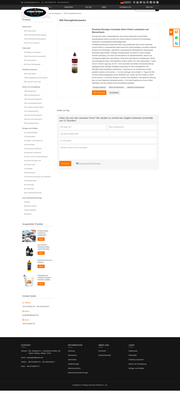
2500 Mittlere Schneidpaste (32, 60)
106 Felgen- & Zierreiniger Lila (33, 149)
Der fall (105, 15)
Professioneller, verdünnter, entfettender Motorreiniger (43, 241)
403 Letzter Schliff (29, 173)
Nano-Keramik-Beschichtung (33, 201)
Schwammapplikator (30, 218)
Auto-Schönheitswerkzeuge (32, 206)
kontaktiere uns (133, 15)
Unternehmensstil (104, 364)
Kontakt (26, 353)
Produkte (75, 15)
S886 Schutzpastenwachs (32, 103)
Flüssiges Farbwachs (99, 96)
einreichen (65, 172)
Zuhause (61, 15)
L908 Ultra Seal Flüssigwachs (33, 123)
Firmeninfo (102, 359)
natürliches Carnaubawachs (135, 96)
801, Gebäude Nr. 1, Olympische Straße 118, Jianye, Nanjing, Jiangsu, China (44, 360)
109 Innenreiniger (29, 153)
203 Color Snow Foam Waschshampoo (36, 165)
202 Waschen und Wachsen (32, 161)
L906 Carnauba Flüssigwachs (33, 107)
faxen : (23, 375)
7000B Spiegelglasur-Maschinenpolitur (36, 86)
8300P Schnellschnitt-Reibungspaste (35, 43)
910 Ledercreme (29, 197)
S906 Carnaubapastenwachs (33, 111)
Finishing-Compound (29, 78)
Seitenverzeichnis (74, 377)
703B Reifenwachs (29, 181)
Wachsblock (27, 222)
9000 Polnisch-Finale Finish (32, 90)
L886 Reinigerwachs (30, 99)
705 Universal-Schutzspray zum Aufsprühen (37, 185)
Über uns (151, 15)
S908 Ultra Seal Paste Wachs (33, 127)
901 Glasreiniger (29, 193)
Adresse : (24, 359)
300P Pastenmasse (30, 39)
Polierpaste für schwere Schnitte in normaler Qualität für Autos (45, 286)
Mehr (41, 247)
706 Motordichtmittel (30, 189)
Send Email (99, 101)
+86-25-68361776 (28, 332)
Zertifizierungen (73, 372)
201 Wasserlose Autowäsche (33, 157)
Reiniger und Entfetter (30, 137)
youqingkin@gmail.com (32, 2)
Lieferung (71, 359)
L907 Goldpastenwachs (31, 119)
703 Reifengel (28, 177)
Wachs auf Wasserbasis (116, 96)
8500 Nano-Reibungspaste (32, 73)
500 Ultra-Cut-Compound (31, 51)
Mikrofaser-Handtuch (30, 214)
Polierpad (27, 210)
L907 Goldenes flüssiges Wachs (34, 115)
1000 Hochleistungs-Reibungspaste (35, 47)
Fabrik (117, 15)
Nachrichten (90, 15)
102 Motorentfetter (29, 145)
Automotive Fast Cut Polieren (45, 270)
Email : (23, 366)
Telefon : (24, 370)
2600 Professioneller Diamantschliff (35, 65)
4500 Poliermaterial (30, 82)
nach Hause (26, 22)
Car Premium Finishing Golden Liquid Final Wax (44, 255)
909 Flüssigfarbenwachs (31, 131)
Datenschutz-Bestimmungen (78, 381)
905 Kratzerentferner (30, 69)
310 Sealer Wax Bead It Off (32, 169)
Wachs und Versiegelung (52, 22)
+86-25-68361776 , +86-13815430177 (56, 2)
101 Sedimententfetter (31, 141)
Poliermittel (26, 56)
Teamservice (72, 364)
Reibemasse (26, 35)
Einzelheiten (114, 101)
